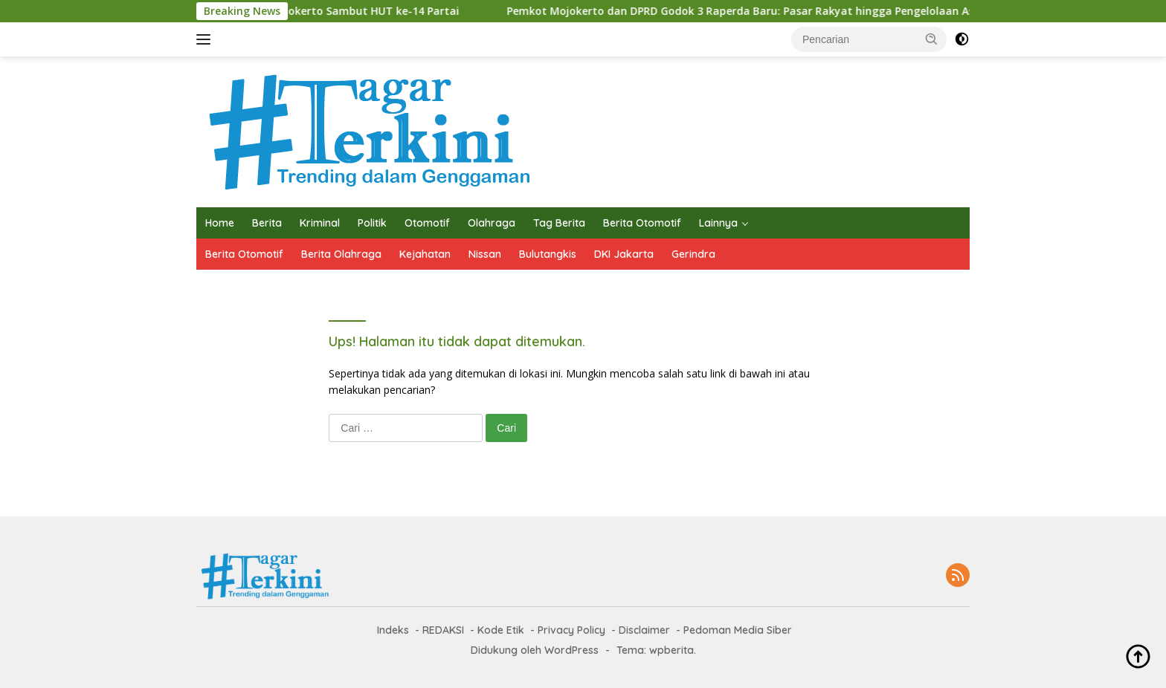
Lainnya (718, 223)
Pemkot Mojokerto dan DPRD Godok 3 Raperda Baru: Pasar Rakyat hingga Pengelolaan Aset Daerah (565, 11)
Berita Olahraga (341, 254)
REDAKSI (443, 630)
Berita (267, 223)
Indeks (393, 630)
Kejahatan (425, 254)
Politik (372, 223)
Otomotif (427, 223)
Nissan (484, 254)
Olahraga (491, 223)
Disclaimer (644, 630)
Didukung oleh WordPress (535, 650)
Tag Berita (559, 223)
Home (219, 223)
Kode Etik (500, 630)
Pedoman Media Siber (737, 630)
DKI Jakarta (624, 254)
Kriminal (320, 223)
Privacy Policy (571, 630)
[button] (932, 39)
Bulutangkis (547, 254)
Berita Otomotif (642, 223)
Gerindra (693, 254)
